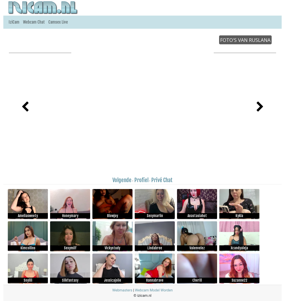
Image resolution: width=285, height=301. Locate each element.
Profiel (141, 180)
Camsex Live (58, 22)
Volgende (121, 180)
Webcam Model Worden (154, 290)
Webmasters (122, 290)
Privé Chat (162, 180)
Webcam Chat (34, 22)
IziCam (14, 22)
